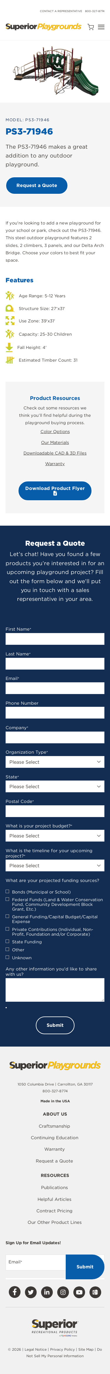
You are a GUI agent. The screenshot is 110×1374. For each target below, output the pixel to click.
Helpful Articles (54, 1199)
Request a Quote (54, 1161)
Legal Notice (36, 1349)
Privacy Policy (62, 1349)
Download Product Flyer (55, 491)
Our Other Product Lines (55, 1222)
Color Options (55, 431)
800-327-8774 (94, 11)
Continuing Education (54, 1137)
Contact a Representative (61, 11)
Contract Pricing (54, 1211)
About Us (55, 1114)
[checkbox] (55, 925)
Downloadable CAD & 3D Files (55, 452)
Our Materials (55, 442)
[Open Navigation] (101, 27)
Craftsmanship (54, 1126)
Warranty (55, 463)
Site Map (86, 1349)
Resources (55, 1175)
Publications (54, 1187)
